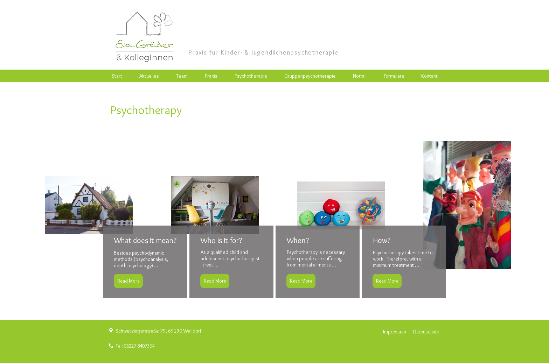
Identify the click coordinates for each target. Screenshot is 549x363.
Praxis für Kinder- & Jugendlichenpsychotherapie (263, 52)
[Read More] (128, 281)
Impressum (394, 331)
